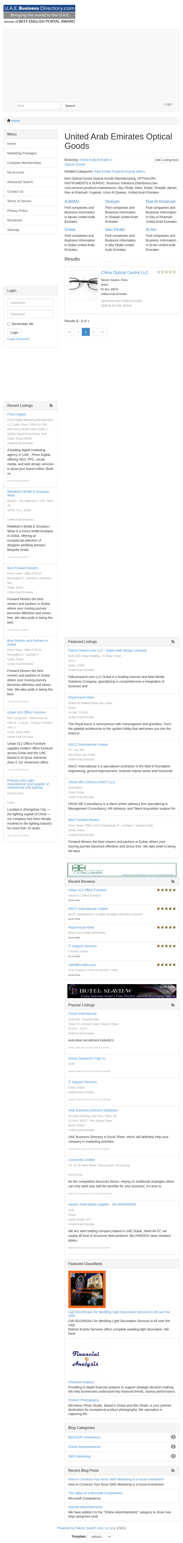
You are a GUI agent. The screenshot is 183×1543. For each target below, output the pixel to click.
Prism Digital (16, 414)
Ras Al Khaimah (161, 201)
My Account (15, 172)
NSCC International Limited (88, 744)
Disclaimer (14, 220)
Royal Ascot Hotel (81, 697)
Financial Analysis (81, 1382)
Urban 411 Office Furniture (26, 712)
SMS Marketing (79, 1456)
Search (70, 106)
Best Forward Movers (22, 568)
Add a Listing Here (166, 160)
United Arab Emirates (94, 160)
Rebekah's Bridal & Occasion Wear (28, 493)
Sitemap (13, 230)
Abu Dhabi (115, 229)
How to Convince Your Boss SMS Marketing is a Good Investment (116, 1479)
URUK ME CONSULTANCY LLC (91, 782)
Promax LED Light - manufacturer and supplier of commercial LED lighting (28, 784)
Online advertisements (84, 1447)
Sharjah (112, 201)
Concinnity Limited (81, 1160)
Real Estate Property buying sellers (119, 171)
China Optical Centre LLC (125, 272)
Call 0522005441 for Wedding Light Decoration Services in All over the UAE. (119, 1313)
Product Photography (83, 1400)
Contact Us (15, 191)
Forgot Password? (18, 339)
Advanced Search (20, 182)
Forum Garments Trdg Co (87, 1058)
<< (69, 332)
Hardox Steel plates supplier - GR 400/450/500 (102, 1204)
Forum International (82, 1013)
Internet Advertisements (85, 1507)
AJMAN (72, 201)
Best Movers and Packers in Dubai (27, 642)
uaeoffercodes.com (82, 965)
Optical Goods (75, 164)
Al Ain (151, 229)
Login (168, 104)
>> (102, 332)
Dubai (70, 229)
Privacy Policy (17, 211)
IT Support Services (82, 946)
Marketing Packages (22, 153)
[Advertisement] (91, 63)
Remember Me (23, 324)
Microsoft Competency (84, 1437)
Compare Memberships (24, 163)
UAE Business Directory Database (93, 1110)
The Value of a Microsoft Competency (95, 1493)
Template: (79, 1536)
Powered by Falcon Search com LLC (83, 1528)
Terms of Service (19, 201)
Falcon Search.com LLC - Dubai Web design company (107, 650)
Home (15, 121)
